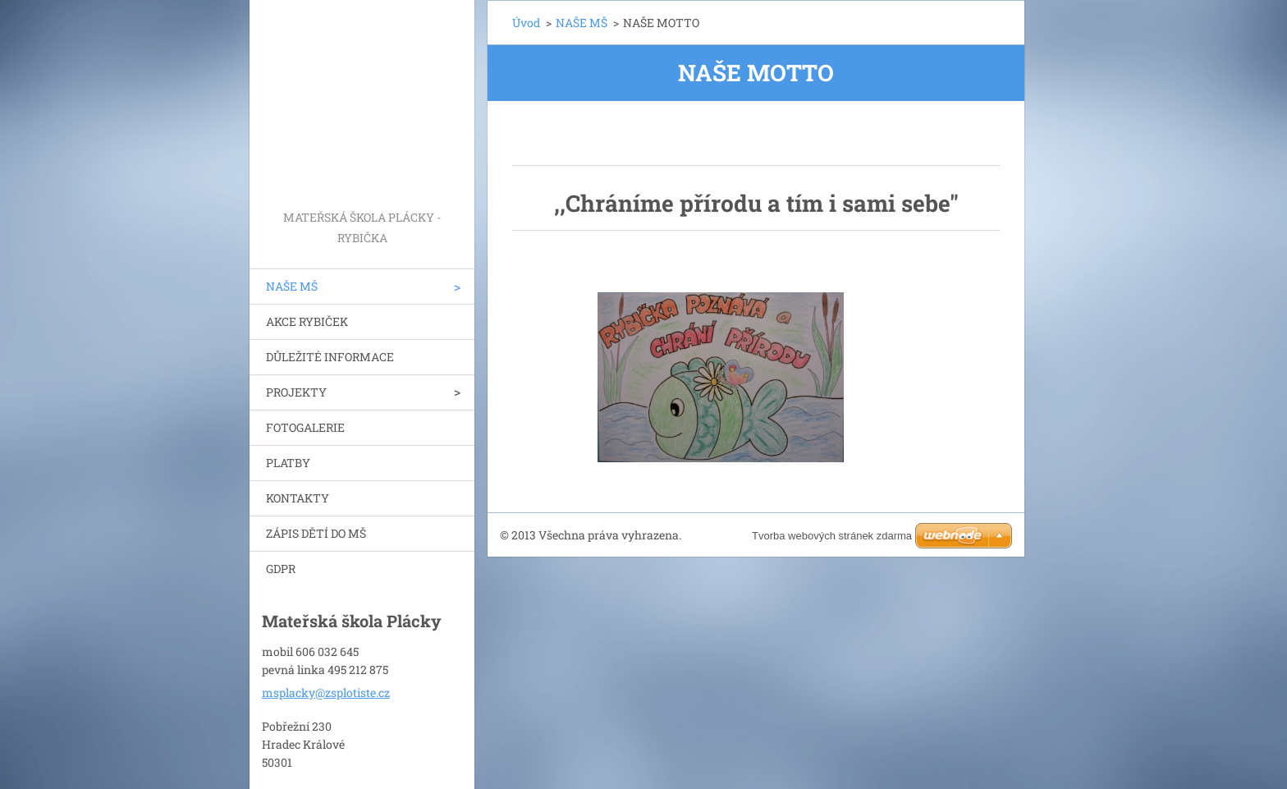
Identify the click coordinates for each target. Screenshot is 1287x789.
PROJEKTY (296, 392)
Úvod (526, 22)
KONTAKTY (297, 498)
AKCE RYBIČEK (307, 321)
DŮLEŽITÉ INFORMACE (330, 357)
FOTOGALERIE (305, 427)
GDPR (280, 568)
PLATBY (288, 462)
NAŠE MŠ (292, 286)
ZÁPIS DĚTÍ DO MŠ (316, 533)
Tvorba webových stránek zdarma (832, 536)
